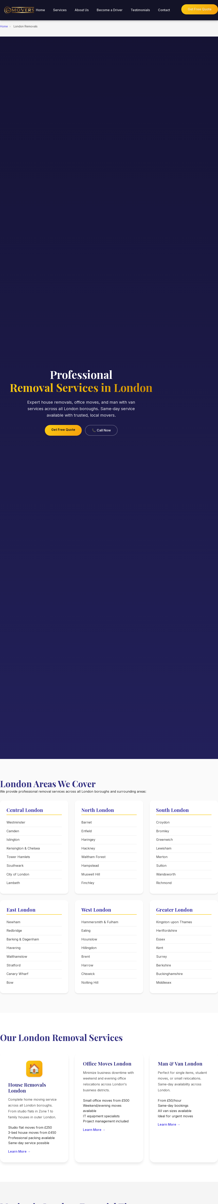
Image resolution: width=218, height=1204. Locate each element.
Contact (164, 10)
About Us (82, 10)
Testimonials (140, 10)
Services (60, 10)
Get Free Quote (200, 9)
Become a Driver (109, 10)
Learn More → (19, 1151)
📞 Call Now (101, 430)
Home (40, 10)
